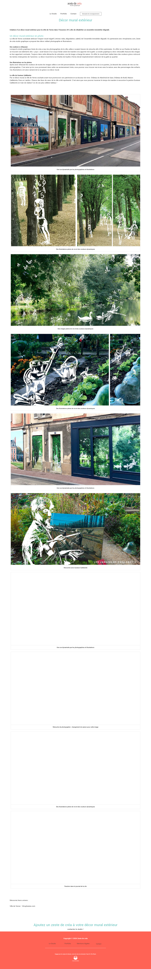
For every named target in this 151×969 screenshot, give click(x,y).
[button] (90, 14)
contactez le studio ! (75, 929)
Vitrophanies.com (28, 906)
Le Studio (53, 14)
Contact (73, 14)
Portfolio (63, 14)
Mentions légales (83, 943)
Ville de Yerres (15, 906)
